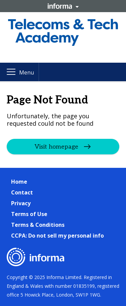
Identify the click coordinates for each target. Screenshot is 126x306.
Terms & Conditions (38, 224)
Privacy (21, 203)
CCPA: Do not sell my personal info (57, 235)
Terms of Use (29, 214)
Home (19, 181)
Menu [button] (26, 72)
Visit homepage (56, 146)
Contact (22, 192)
